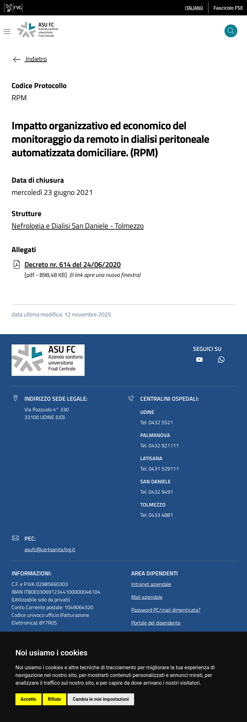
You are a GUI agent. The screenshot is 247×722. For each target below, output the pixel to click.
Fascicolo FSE (228, 8)
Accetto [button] (28, 699)
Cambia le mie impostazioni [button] (101, 699)
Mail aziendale (146, 597)
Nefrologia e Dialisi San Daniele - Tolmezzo (78, 225)
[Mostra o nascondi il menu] (7, 31)
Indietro (29, 59)
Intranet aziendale (151, 584)
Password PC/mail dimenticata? (165, 610)
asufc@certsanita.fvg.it (49, 549)
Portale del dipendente (155, 622)
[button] (194, 8)
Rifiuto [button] (54, 699)
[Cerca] (230, 30)
